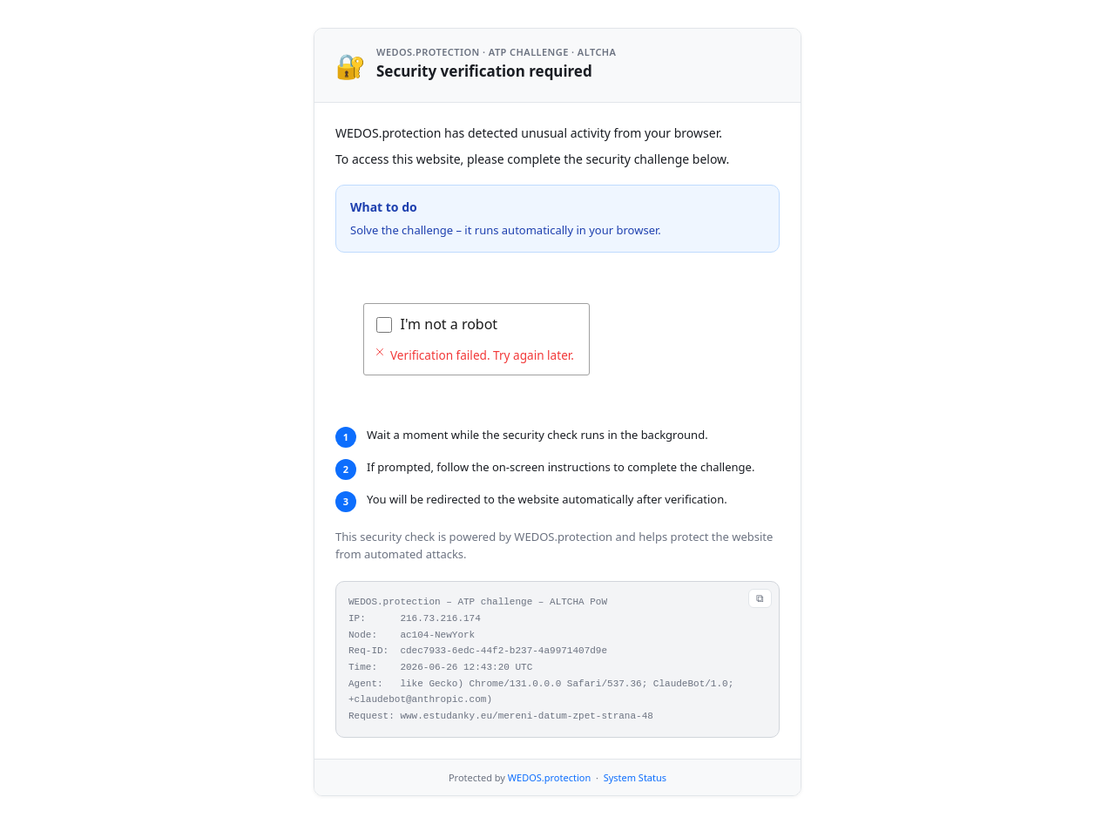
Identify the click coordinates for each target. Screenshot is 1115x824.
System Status (635, 777)
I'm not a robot (449, 324)
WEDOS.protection (549, 777)
